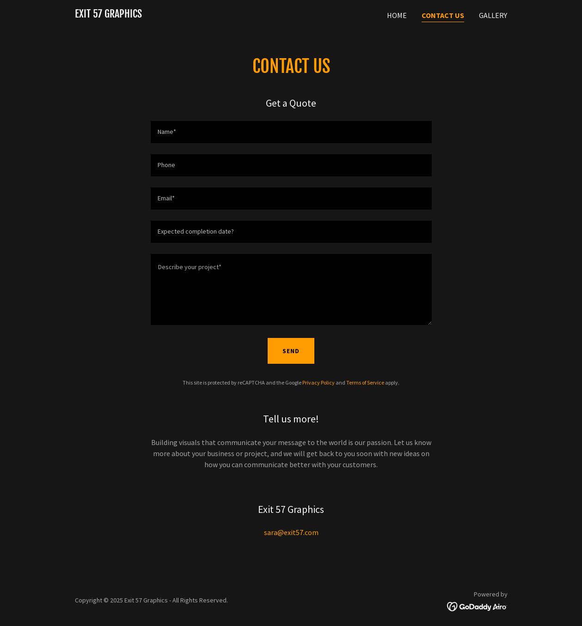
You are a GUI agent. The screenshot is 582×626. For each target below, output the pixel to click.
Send (291, 351)
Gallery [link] (493, 15)
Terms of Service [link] (365, 382)
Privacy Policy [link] (318, 382)
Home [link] (397, 15)
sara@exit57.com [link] (291, 532)
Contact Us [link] (443, 15)
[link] (108, 14)
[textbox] (291, 132)
